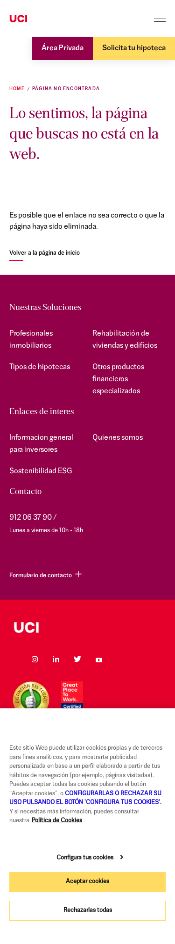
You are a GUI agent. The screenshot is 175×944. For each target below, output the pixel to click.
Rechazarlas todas (87, 910)
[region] (87, 826)
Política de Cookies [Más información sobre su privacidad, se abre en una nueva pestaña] (57, 821)
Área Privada (63, 48)
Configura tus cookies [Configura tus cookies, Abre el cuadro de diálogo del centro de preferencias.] (84, 858)
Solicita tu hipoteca (134, 48)
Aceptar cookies (87, 881)
